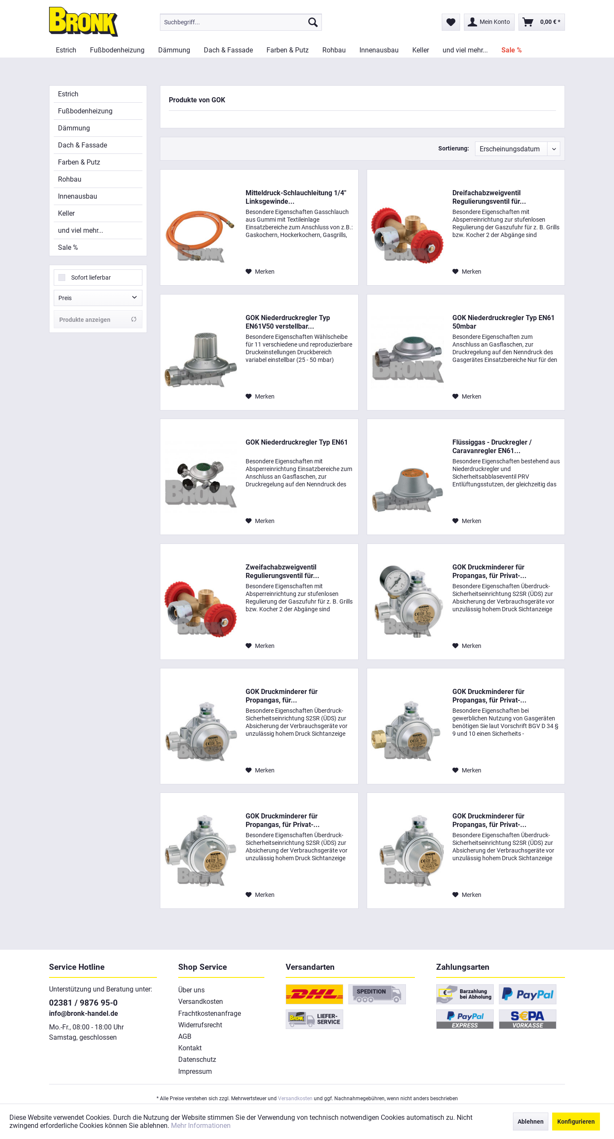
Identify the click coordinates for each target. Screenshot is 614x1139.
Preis (65, 298)
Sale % (68, 247)
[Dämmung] (174, 50)
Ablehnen (531, 1121)
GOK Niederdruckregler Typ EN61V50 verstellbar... (288, 322)
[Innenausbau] (379, 50)
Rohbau (69, 179)
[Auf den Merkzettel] (260, 271)
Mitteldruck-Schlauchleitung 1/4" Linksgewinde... (296, 197)
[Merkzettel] (451, 22)
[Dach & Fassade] (228, 50)
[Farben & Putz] (288, 50)
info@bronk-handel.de (83, 1013)
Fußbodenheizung (85, 111)
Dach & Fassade (82, 145)
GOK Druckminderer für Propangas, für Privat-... (489, 571)
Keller (66, 213)
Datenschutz (197, 1059)
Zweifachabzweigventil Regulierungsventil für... (282, 571)
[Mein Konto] (489, 22)
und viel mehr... (80, 230)
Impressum (195, 1071)
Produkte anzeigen (98, 319)
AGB (184, 1036)
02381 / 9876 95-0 (83, 1003)
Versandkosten (200, 1001)
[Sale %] (512, 50)
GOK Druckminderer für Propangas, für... (282, 696)
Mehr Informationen (201, 1126)
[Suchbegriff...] (241, 22)
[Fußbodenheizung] (117, 50)
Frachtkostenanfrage (209, 1013)
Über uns (191, 990)
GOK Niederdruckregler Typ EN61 (297, 442)
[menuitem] (241, 22)
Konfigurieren (576, 1121)
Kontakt (190, 1048)
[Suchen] (313, 22)
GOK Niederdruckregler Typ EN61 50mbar (503, 322)
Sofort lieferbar (91, 277)
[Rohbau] (334, 50)
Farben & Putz (79, 162)
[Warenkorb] (541, 22)
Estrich (68, 94)
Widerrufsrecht (200, 1025)
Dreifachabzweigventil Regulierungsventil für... (489, 197)
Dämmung (74, 128)
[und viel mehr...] (465, 50)
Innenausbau (77, 196)
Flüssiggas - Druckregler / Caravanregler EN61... (492, 446)
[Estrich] (66, 50)
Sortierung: (453, 148)
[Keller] (420, 50)
